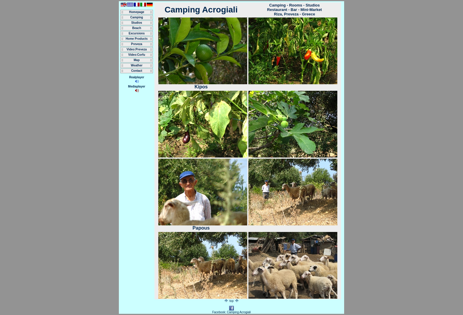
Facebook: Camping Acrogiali (231, 311)
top (231, 301)
